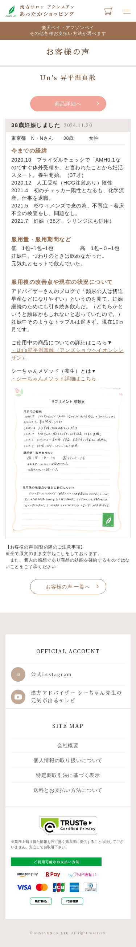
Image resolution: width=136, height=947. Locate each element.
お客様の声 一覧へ (68, 587)
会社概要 (68, 745)
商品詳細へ (68, 104)
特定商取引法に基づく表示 (68, 775)
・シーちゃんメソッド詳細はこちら (53, 378)
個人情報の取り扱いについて (68, 760)
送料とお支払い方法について (68, 790)
